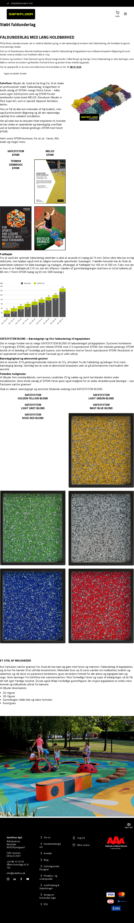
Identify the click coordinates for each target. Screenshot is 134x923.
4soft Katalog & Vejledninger (49, 886)
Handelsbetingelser (50, 845)
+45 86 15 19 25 (15, 861)
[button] (117, 14)
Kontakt (48, 853)
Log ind (78, 838)
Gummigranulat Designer (49, 867)
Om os (47, 837)
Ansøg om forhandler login (47, 896)
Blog (46, 860)
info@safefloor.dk (16, 873)
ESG (46, 904)
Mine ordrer (81, 845)
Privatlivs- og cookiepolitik (48, 877)
